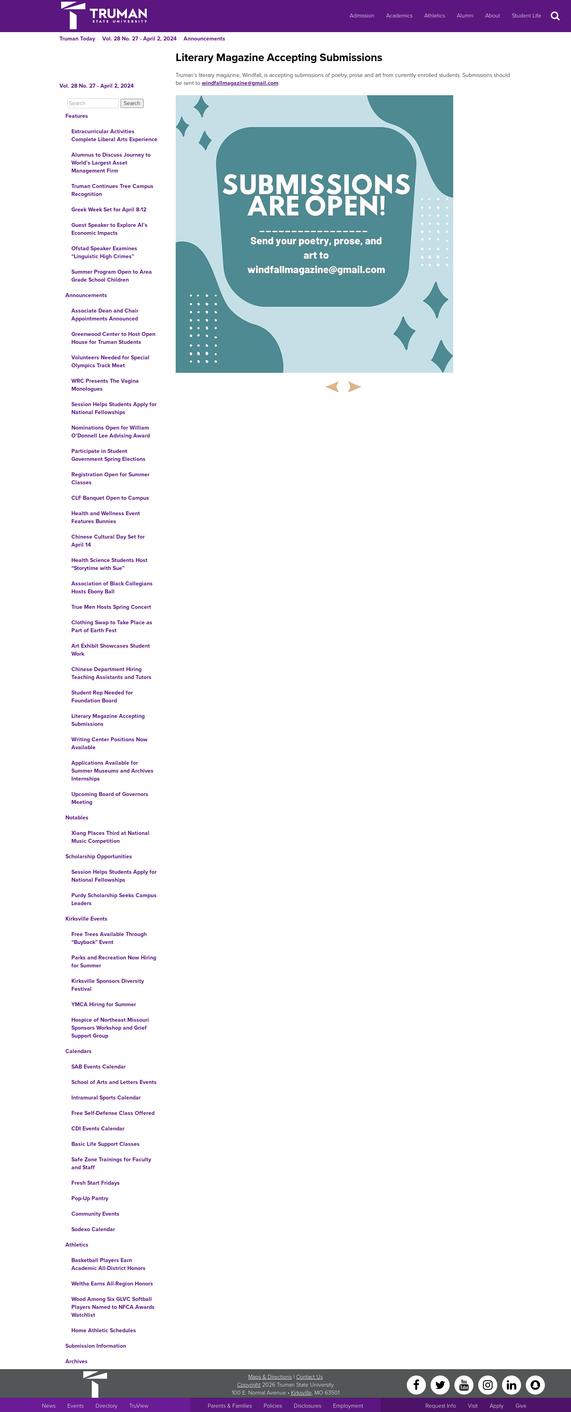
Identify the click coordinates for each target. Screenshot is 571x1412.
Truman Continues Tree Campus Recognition (112, 190)
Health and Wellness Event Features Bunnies (105, 517)
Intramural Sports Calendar (106, 1097)
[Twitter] (441, 1384)
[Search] (93, 103)
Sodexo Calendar (93, 1229)
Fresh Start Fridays (95, 1183)
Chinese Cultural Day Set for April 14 (108, 540)
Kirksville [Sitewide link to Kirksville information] (301, 1392)
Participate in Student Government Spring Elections (108, 455)
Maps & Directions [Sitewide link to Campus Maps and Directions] (270, 1377)
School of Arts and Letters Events (114, 1082)
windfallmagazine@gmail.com (240, 83)
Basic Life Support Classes (105, 1144)
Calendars (78, 1051)
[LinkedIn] (512, 1384)
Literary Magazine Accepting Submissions (108, 720)
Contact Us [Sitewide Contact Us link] (309, 1377)
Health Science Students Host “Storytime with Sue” (109, 564)
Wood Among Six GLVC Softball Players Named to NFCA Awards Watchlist (113, 1307)
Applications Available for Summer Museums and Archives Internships (112, 771)
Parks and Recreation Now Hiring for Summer (113, 961)
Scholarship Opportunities (98, 856)
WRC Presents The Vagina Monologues (105, 385)
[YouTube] (465, 1384)
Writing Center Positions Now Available (109, 743)
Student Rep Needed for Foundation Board (102, 696)
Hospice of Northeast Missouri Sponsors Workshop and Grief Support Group (110, 1028)
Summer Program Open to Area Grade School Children (111, 276)
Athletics (434, 15)
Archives (76, 1361)
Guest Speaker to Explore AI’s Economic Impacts (109, 229)
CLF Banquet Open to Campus (110, 498)
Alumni (465, 15)
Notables (76, 817)
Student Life (526, 15)
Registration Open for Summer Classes (110, 478)
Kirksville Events (86, 918)
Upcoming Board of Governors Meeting (109, 798)
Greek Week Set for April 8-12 (108, 209)
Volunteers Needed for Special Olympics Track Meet (110, 361)
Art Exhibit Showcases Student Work (110, 650)
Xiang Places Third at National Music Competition (110, 837)
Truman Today (77, 38)
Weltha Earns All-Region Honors (112, 1283)
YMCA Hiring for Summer (103, 1004)
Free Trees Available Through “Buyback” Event (109, 938)
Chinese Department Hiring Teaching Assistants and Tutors (111, 673)
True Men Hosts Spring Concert (111, 607)
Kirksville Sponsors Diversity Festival (107, 985)
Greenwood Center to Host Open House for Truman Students (113, 338)
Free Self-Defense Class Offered (113, 1113)
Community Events (95, 1214)
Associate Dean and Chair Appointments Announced (104, 314)
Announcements (204, 38)
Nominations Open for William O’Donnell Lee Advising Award (110, 431)
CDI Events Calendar (98, 1128)
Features (76, 116)
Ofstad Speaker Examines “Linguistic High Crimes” (104, 252)
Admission (362, 15)
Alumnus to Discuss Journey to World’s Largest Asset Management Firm (111, 163)
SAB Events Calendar (98, 1066)
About (492, 15)
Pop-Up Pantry (89, 1198)
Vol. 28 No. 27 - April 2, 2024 (139, 38)
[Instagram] (488, 1384)
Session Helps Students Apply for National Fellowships (114, 408)
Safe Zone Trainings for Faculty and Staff (111, 1163)
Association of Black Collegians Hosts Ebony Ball (112, 587)
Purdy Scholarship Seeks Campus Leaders (114, 899)
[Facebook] (417, 1384)
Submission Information (95, 1346)
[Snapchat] (535, 1384)
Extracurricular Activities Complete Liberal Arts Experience (114, 135)
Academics (399, 15)
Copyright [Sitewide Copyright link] (249, 1384)
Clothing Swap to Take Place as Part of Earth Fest (111, 626)
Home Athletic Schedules (103, 1330)
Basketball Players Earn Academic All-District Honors (108, 1264)
